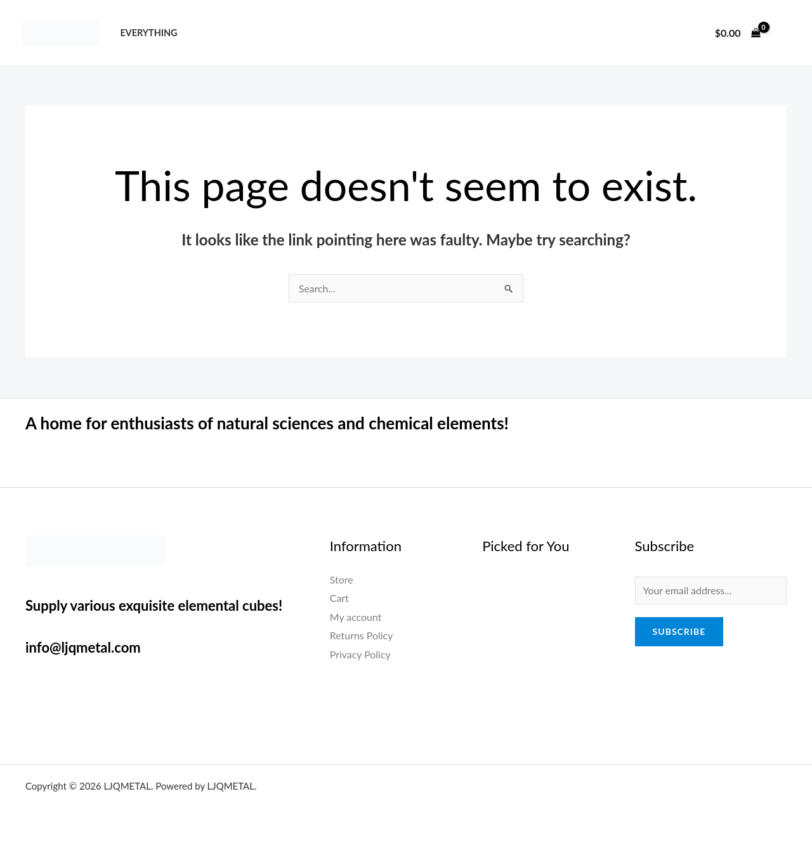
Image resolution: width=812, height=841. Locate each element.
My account (356, 617)
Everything (148, 32)
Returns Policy (361, 636)
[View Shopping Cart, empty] (737, 33)
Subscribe (679, 632)
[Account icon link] (784, 33)
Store (341, 579)
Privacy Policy (360, 654)
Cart (339, 598)
